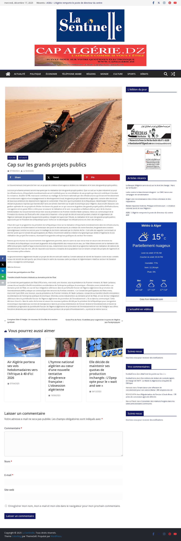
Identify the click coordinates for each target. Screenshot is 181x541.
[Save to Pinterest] (102, 177)
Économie (51, 73)
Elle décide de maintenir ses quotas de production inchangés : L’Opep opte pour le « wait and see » (103, 374)
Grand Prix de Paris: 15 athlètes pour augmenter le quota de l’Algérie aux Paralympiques (94, 320)
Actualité (19, 73)
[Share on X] (64, 177)
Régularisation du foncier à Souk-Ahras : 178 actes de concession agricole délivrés (151, 395)
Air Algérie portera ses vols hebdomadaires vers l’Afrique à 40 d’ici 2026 (22, 370)
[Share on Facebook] (25, 177)
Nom (8, 461)
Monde (104, 73)
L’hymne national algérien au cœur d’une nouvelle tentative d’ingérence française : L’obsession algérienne (61, 376)
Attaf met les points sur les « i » (153, 374)
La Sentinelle (28, 171)
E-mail (8, 475)
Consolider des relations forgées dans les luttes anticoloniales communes (150, 402)
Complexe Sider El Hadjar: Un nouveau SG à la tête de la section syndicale (30, 320)
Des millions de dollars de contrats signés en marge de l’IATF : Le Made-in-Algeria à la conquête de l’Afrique (150, 380)
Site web (9, 489)
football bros (131, 374)
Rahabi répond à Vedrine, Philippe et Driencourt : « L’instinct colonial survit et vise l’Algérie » (150, 207)
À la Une (12, 158)
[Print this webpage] (3, 283)
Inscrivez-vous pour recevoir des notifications (144, 358)
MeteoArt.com (156, 299)
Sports (132, 73)
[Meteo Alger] (151, 281)
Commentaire (13, 428)
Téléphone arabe (72, 73)
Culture (118, 73)
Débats (144, 73)
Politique (35, 73)
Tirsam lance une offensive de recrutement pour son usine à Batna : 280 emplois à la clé (149, 388)
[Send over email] (3, 277)
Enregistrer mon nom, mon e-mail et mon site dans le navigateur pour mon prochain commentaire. (64, 506)
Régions (91, 73)
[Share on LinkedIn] (3, 271)
